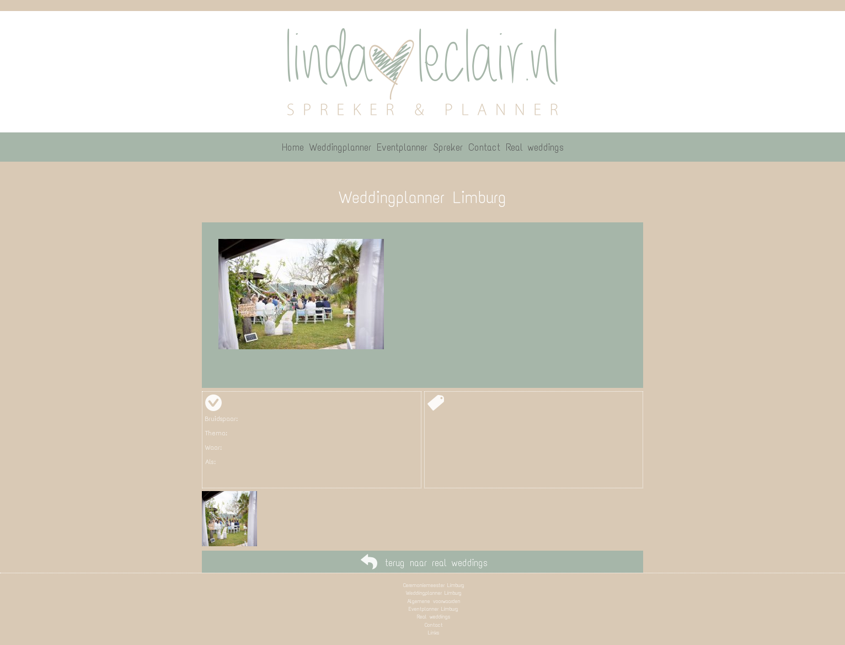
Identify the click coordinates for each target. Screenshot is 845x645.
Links (433, 632)
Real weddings (433, 616)
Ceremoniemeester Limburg (433, 585)
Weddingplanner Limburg (434, 592)
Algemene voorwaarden (434, 601)
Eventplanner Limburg (433, 608)
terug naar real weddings (436, 563)
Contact (434, 624)
